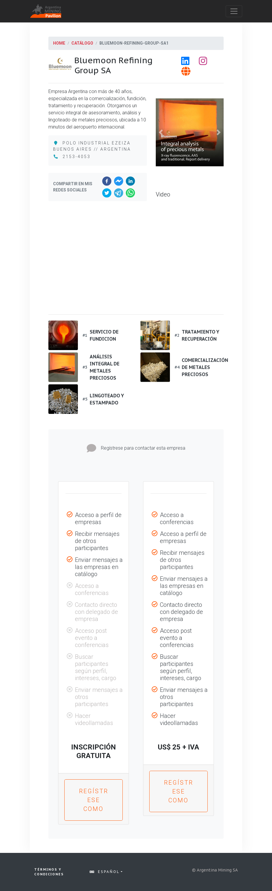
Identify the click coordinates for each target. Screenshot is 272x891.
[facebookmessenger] (118, 181)
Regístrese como (93, 800)
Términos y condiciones (49, 872)
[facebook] (107, 181)
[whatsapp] (130, 193)
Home (59, 43)
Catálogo (82, 43)
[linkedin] (130, 181)
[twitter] (107, 193)
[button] (161, 132)
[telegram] (118, 193)
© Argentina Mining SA (215, 870)
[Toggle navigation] (234, 11)
